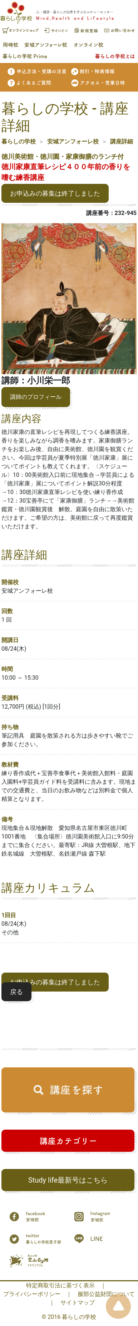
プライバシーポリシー (31, 1294)
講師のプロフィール (35, 396)
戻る (16, 991)
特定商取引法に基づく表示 (60, 1285)
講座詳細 (121, 141)
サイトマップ (77, 1302)
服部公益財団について (106, 1294)
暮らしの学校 (18, 141)
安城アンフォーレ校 (73, 141)
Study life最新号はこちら (68, 1180)
